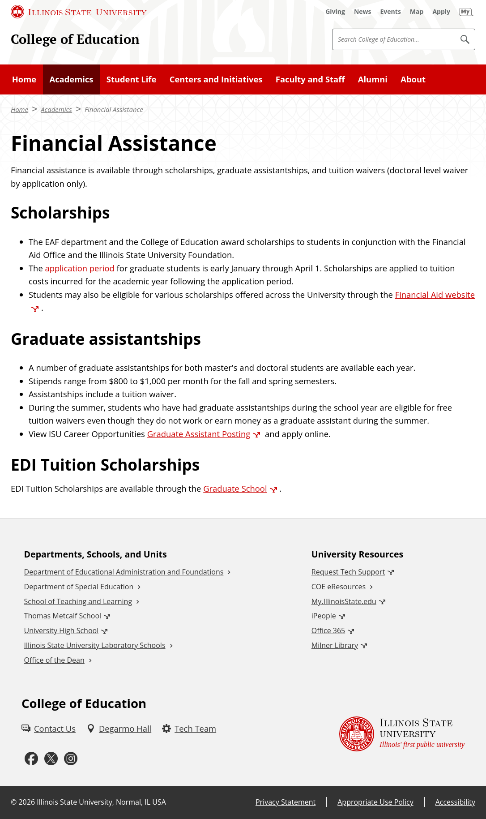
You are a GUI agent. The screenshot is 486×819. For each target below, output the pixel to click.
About (413, 79)
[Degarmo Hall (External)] (118, 728)
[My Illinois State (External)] (466, 11)
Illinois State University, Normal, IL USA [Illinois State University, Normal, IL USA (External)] (101, 802)
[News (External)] (362, 11)
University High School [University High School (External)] (61, 630)
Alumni (373, 79)
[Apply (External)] (441, 11)
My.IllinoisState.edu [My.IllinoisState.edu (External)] (343, 601)
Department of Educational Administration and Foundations (124, 572)
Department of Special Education (79, 587)
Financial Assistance (114, 109)
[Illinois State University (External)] (79, 11)
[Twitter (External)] (51, 759)
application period (79, 268)
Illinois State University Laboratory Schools (95, 645)
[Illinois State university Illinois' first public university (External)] (402, 734)
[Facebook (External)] (31, 759)
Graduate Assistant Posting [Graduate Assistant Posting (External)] (199, 433)
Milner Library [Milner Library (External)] (334, 645)
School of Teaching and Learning (78, 601)
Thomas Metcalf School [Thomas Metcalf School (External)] (62, 616)
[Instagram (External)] (71, 759)
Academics (71, 79)
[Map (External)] (417, 11)
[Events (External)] (391, 11)
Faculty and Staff (310, 79)
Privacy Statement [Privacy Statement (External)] (285, 802)
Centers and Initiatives (216, 79)
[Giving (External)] (335, 11)
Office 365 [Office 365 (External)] (328, 630)
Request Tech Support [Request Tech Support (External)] (348, 572)
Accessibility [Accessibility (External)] (455, 802)
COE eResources (338, 587)
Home (24, 79)
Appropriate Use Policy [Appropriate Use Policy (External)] (375, 802)
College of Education (75, 38)
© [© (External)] (14, 802)
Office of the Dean (54, 660)
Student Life (131, 79)
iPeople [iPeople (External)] (323, 616)
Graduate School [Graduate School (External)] (235, 488)
